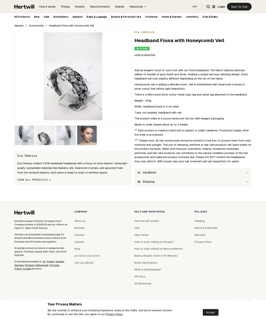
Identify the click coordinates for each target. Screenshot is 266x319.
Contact (79, 234)
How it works (47, 6)
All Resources (142, 283)
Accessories (36, 25)
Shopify (80, 6)
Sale (46, 16)
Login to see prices (144, 55)
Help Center (141, 234)
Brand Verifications (145, 262)
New (37, 16)
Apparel (77, 16)
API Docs (140, 276)
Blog (77, 248)
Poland (50, 261)
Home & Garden (172, 16)
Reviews (79, 227)
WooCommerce (100, 6)
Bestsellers (60, 16)
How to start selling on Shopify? (154, 241)
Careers (79, 241)
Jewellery (192, 16)
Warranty (200, 234)
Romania (29, 265)
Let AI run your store (86, 255)
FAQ (136, 227)
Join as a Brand (83, 262)
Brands (119, 6)
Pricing (65, 6)
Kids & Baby (210, 16)
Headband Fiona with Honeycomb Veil (71, 25)
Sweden (59, 261)
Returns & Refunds (206, 227)
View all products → (34, 179)
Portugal (54, 265)
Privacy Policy (114, 314)
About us (79, 220)
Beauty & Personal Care (126, 16)
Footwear (151, 16)
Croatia (27, 268)
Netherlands (42, 265)
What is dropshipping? (147, 269)
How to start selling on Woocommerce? (158, 248)
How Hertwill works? (146, 220)
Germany (19, 265)
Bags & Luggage (97, 16)
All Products (22, 16)
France (18, 268)
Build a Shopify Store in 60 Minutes (155, 255)
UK (44, 261)
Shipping (200, 220)
